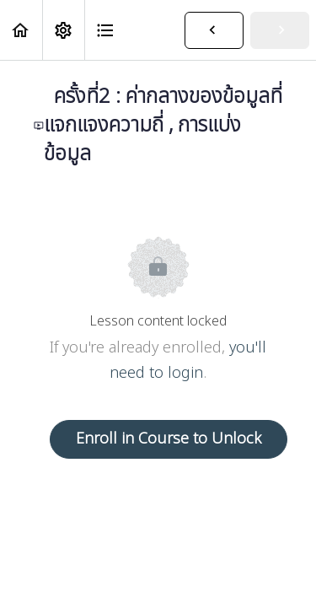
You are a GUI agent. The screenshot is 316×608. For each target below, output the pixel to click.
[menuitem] (63, 30)
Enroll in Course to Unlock (168, 439)
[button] (21, 30)
